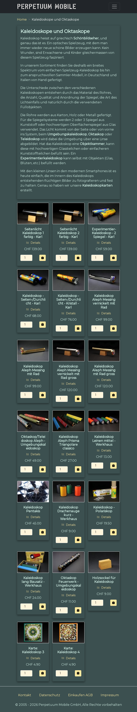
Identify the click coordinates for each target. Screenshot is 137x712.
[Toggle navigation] (114, 7)
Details (33, 243)
